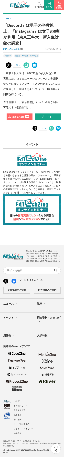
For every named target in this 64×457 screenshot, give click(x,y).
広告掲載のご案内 (47, 290)
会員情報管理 (19, 410)
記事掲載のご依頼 (17, 290)
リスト (16, 65)
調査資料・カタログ (49, 319)
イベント (10, 318)
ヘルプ (17, 401)
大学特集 (44, 335)
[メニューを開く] (5, 5)
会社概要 (17, 419)
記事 (41, 304)
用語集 (9, 335)
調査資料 (8, 56)
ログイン (47, 116)
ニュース (10, 304)
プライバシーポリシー (23, 429)
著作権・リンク (20, 406)
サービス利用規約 (21, 424)
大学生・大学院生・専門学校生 (26, 56)
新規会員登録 (18, 116)
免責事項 (17, 415)
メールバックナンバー (31, 280)
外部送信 (17, 433)
